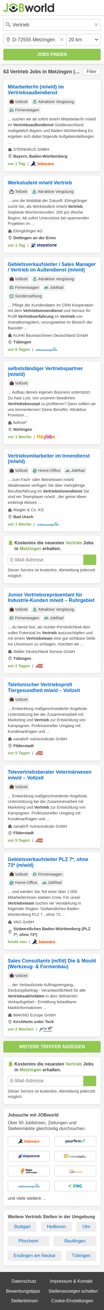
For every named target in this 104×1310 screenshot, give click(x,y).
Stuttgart (22, 1226)
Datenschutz (24, 1281)
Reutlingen (75, 1241)
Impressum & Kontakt (71, 1281)
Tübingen (81, 1255)
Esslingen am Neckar (34, 1255)
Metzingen (60, 71)
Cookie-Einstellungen (72, 1300)
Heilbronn (56, 1226)
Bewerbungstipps (23, 1291)
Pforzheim (29, 1241)
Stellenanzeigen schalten (73, 1291)
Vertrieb (19, 71)
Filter (92, 71)
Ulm (86, 1226)
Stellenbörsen (24, 1300)
